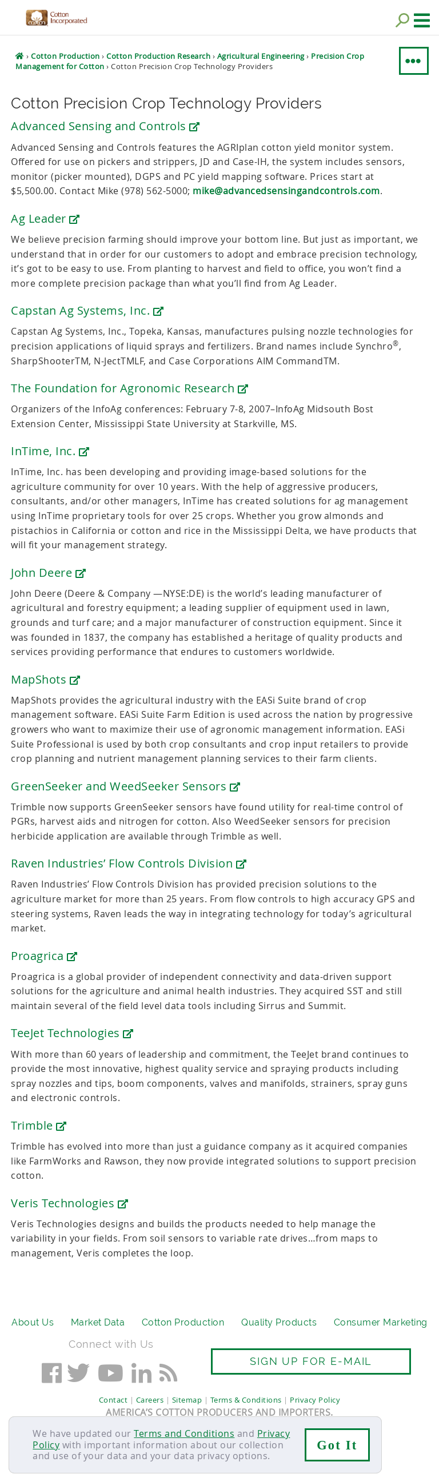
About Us (32, 1322)
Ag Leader (45, 218)
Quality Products (279, 1322)
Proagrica (44, 955)
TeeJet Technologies (72, 1033)
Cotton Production (183, 1322)
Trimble (39, 1125)
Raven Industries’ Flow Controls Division (128, 863)
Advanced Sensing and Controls (105, 126)
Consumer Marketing (381, 1322)
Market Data (98, 1322)
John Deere (48, 572)
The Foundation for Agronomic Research (130, 388)
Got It (337, 1445)
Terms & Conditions (246, 1400)
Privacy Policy (315, 1400)
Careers (150, 1400)
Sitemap (187, 1400)
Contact (113, 1400)
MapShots (45, 679)
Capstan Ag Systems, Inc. (87, 310)
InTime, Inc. (50, 451)
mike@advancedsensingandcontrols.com (286, 190)
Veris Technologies (69, 1203)
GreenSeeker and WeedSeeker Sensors (125, 786)
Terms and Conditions (184, 1433)
